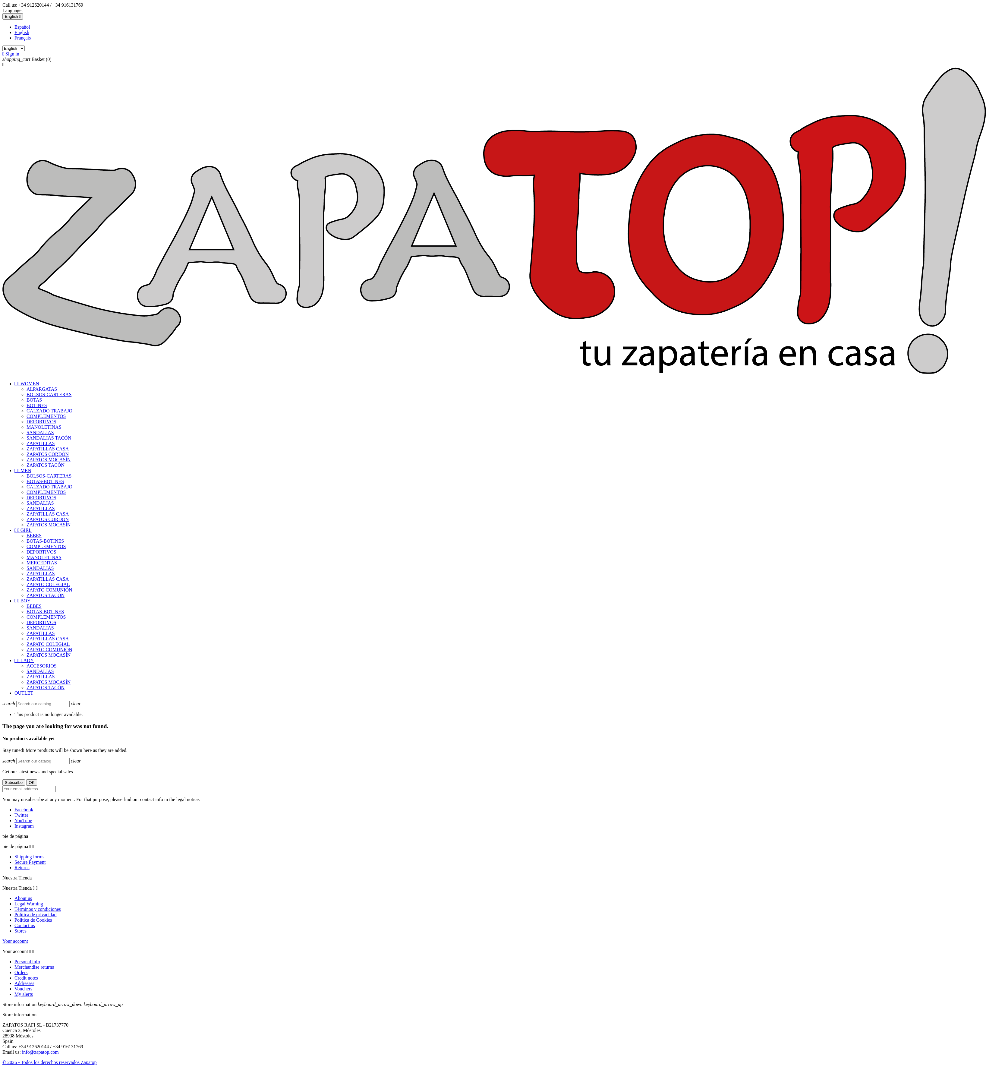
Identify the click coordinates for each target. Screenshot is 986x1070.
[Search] (43, 704)
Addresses (24, 983)
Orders (21, 972)
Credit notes (26, 977)
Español (22, 27)
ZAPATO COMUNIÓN (49, 589)
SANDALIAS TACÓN (49, 437)
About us (23, 898)
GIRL (23, 530)
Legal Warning (28, 903)
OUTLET (23, 693)
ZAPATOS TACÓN (46, 465)
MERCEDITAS (42, 562)
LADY (24, 660)
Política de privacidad (35, 914)
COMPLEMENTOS (46, 416)
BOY (22, 600)
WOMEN (26, 383)
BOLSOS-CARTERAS (49, 394)
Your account (15, 941)
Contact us (24, 925)
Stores (20, 930)
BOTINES (37, 405)
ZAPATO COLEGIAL (48, 584)
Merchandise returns (34, 967)
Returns (22, 867)
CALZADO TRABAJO (49, 410)
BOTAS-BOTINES (45, 481)
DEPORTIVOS (41, 421)
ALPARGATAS (42, 389)
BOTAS (34, 399)
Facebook (23, 809)
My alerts (23, 994)
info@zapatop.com (40, 1052)
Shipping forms (29, 856)
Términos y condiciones (37, 909)
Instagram (24, 826)
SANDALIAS (40, 432)
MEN (22, 470)
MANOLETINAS (44, 427)
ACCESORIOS (42, 665)
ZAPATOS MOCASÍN (49, 459)
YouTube (23, 820)
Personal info (27, 961)
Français (22, 37)
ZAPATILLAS (41, 443)
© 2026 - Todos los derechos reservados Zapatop (49, 1062)
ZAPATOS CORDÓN (48, 454)
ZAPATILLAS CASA (48, 448)
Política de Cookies (33, 920)
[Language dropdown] (12, 16)
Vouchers (23, 988)
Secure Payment (30, 862)
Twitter (21, 815)
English (21, 32)
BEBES (34, 535)
